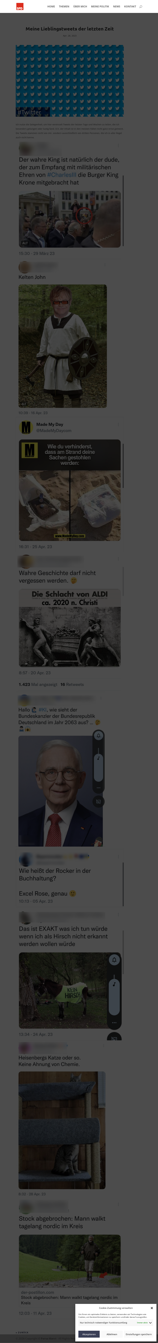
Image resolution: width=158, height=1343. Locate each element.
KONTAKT (130, 6)
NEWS (116, 6)
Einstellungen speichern (139, 1334)
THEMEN (64, 6)
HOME (51, 6)
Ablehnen (112, 1334)
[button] (151, 1308)
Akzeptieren (89, 1334)
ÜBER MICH (80, 6)
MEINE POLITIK (100, 6)
